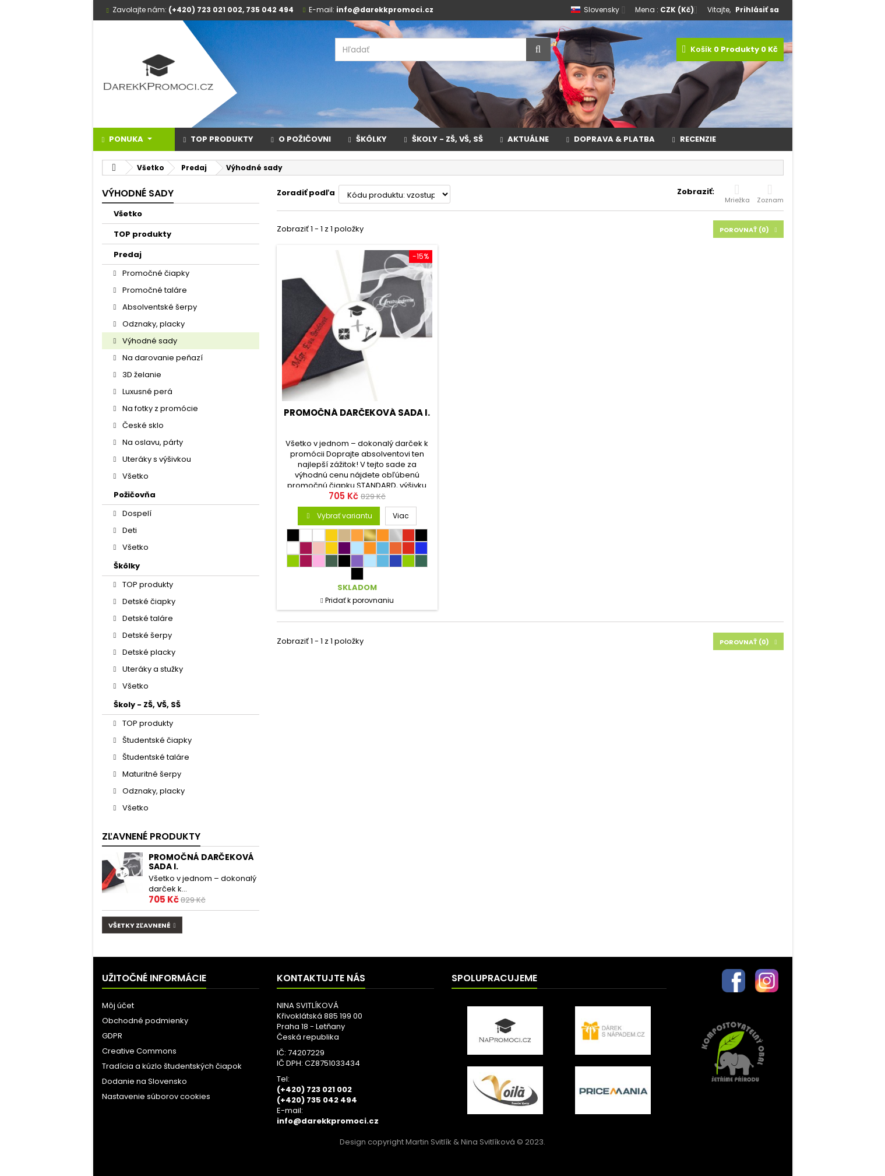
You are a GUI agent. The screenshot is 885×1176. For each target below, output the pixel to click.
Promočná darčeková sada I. (201, 861)
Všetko (128, 213)
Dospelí (136, 513)
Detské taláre (147, 618)
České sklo (142, 425)
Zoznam (770, 193)
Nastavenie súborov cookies (156, 1096)
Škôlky (127, 565)
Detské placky (148, 652)
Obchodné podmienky (145, 1020)
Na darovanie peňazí (162, 357)
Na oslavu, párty (152, 442)
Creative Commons (139, 1050)
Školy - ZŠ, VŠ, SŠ (147, 704)
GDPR (112, 1035)
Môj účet (118, 1005)
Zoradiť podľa (306, 192)
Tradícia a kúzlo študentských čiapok (172, 1066)
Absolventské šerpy (159, 307)
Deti (129, 530)
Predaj (128, 254)
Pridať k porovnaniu (359, 600)
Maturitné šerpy (151, 774)
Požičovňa (135, 494)
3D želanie (141, 374)
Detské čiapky (148, 601)
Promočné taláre (154, 290)
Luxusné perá (146, 391)
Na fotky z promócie (159, 408)
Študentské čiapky (156, 740)
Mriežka (737, 193)
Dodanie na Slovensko (144, 1081)
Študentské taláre (155, 757)
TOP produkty (142, 234)
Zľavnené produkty (151, 836)
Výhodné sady (149, 340)
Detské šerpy (146, 635)
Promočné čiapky (155, 273)
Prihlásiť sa (757, 10)
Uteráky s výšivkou (156, 459)
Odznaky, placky (153, 323)
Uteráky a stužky (152, 669)
